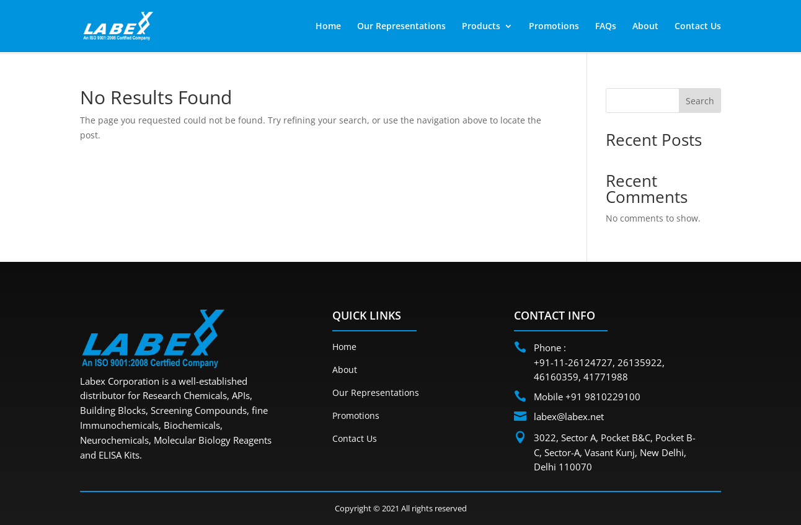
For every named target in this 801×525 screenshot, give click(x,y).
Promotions (554, 27)
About (645, 27)
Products (481, 27)
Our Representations (401, 27)
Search (700, 101)
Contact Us (698, 27)
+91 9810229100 (602, 396)
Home (328, 27)
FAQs (605, 27)
